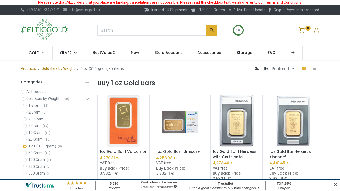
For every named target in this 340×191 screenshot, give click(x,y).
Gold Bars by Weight (58, 68)
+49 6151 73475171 (40, 10)
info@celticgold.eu (81, 10)
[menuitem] (104, 53)
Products (28, 68)
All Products (36, 91)
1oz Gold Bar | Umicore (178, 151)
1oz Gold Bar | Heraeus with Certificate (234, 154)
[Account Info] (316, 31)
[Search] (211, 30)
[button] (292, 53)
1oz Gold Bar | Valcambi (123, 151)
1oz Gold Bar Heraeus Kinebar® (290, 154)
